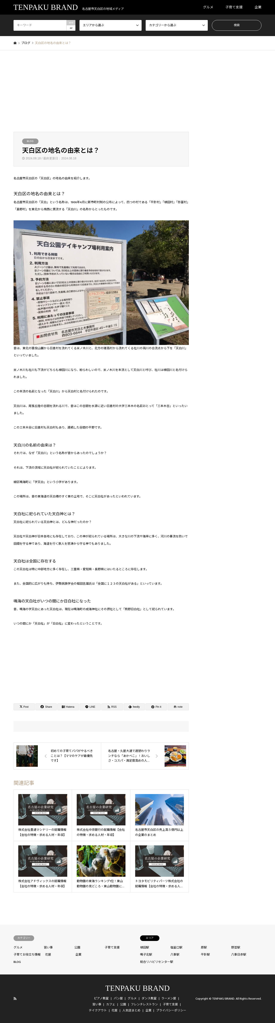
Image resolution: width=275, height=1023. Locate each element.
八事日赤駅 (238, 955)
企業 (258, 7)
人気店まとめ (131, 1010)
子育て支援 (234, 7)
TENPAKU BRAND (137, 988)
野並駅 (235, 947)
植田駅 (144, 947)
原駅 (204, 947)
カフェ (110, 1004)
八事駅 (174, 955)
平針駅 (205, 955)
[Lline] (90, 706)
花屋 (48, 955)
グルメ (208, 7)
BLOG (30, 141)
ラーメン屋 (168, 998)
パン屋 (118, 998)
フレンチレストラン (144, 1004)
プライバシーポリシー (171, 1010)
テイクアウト (98, 1010)
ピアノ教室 (101, 998)
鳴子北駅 (146, 955)
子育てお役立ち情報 (27, 955)
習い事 (48, 947)
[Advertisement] (137, 91)
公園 (77, 947)
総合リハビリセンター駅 (156, 962)
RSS (15, 998)
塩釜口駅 (176, 947)
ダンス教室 (149, 998)
